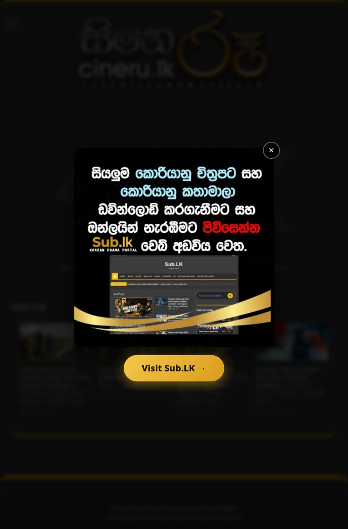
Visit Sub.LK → (174, 368)
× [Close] (272, 150)
